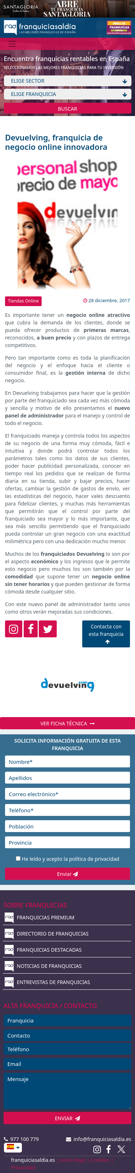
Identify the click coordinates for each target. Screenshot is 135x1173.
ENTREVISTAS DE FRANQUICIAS (47, 982)
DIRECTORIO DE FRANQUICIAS (47, 933)
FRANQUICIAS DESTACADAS (43, 949)
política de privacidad (94, 858)
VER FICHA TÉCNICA (67, 723)
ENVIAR (67, 1118)
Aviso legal (72, 1159)
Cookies (100, 1159)
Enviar (67, 873)
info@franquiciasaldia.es (98, 1139)
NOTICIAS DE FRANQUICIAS (43, 965)
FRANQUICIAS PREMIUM (39, 917)
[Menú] (12, 44)
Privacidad (23, 1167)
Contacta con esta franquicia (106, 633)
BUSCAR (67, 108)
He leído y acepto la (71, 858)
